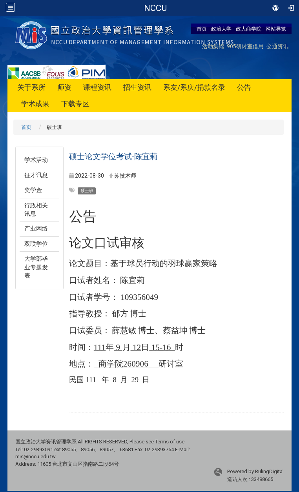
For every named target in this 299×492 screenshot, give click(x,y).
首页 (202, 28)
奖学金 (33, 190)
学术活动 (36, 159)
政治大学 (221, 28)
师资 (64, 87)
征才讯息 (36, 175)
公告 (244, 87)
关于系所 (31, 87)
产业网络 (36, 228)
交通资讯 (277, 46)
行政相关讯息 (36, 209)
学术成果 (35, 104)
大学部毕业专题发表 (36, 267)
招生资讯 (137, 87)
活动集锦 (213, 46)
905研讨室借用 (245, 46)
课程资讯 (97, 87)
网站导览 (276, 28)
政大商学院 (248, 28)
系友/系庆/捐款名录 (194, 87)
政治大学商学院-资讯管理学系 (155, 8)
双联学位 (36, 243)
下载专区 (75, 104)
